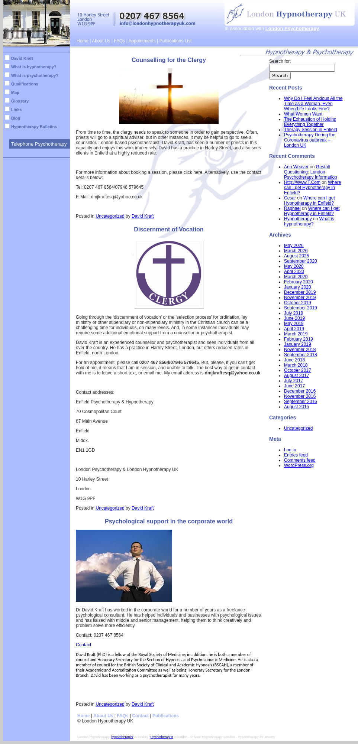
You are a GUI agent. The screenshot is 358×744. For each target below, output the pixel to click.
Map (15, 92)
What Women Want (303, 114)
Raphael (292, 208)
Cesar (290, 198)
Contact (83, 644)
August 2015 (296, 406)
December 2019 (300, 292)
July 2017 (293, 380)
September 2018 (300, 354)
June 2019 (294, 318)
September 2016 (300, 401)
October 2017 (297, 370)
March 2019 (295, 334)
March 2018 (295, 365)
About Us (101, 40)
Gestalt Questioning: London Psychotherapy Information (310, 172)
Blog (15, 118)
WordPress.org (299, 465)
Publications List (175, 40)
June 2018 (294, 360)
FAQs (119, 40)
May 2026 (294, 245)
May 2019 (294, 323)
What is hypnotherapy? (34, 67)
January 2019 (297, 344)
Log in (290, 449)
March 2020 (295, 276)
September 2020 (300, 261)
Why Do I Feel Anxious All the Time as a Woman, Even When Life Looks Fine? (313, 103)
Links (16, 109)
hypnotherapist (122, 737)
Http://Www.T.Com (302, 182)
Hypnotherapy (298, 218)
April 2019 (294, 328)
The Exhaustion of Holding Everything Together (310, 122)
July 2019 (293, 313)
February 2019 (298, 339)
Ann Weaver (296, 166)
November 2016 (300, 396)
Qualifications (24, 84)
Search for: (280, 61)
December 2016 (300, 391)
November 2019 (300, 297)
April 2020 (294, 271)
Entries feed (296, 455)
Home (82, 40)
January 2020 (297, 287)
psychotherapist (161, 737)
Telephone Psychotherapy (39, 144)
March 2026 (295, 250)
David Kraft (22, 58)
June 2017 (294, 386)
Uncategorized (110, 216)
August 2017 (296, 375)
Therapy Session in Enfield (310, 129)
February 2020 (298, 282)
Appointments (141, 40)
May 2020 (294, 266)
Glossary (20, 101)
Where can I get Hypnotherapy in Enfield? (312, 187)
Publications (165, 715)
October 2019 (297, 302)
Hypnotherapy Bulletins (34, 126)
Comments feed (300, 460)
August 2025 (296, 256)
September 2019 (300, 308)
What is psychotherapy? (34, 75)
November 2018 (300, 349)
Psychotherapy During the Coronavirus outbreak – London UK (309, 140)
